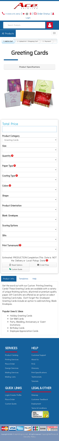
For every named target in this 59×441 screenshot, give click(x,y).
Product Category (10, 135)
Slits (4, 235)
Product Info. (8, 278)
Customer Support (38, 355)
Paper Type (9, 165)
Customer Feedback (39, 399)
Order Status (43, 13)
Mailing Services (12, 372)
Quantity (7, 155)
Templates (23, 278)
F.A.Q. (33, 363)
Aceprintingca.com (20, 434)
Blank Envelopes (10, 215)
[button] (50, 25)
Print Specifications (39, 372)
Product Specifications (29, 67)
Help (34, 278)
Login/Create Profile (13, 395)
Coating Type (10, 175)
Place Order (10, 363)
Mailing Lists (10, 376)
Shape (5, 195)
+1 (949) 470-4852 (12, 14)
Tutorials (34, 381)
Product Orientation (11, 205)
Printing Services (12, 359)
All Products (8, 33)
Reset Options (15, 265)
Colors (6, 185)
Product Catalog (11, 355)
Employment (36, 403)
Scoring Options (10, 225)
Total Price (10, 124)
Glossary (35, 368)
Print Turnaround (11, 245)
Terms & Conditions (39, 408)
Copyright (45, 434)
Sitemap (34, 395)
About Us (35, 359)
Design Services (11, 368)
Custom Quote (15, 269)
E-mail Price (43, 265)
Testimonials (36, 376)
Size (4, 145)
